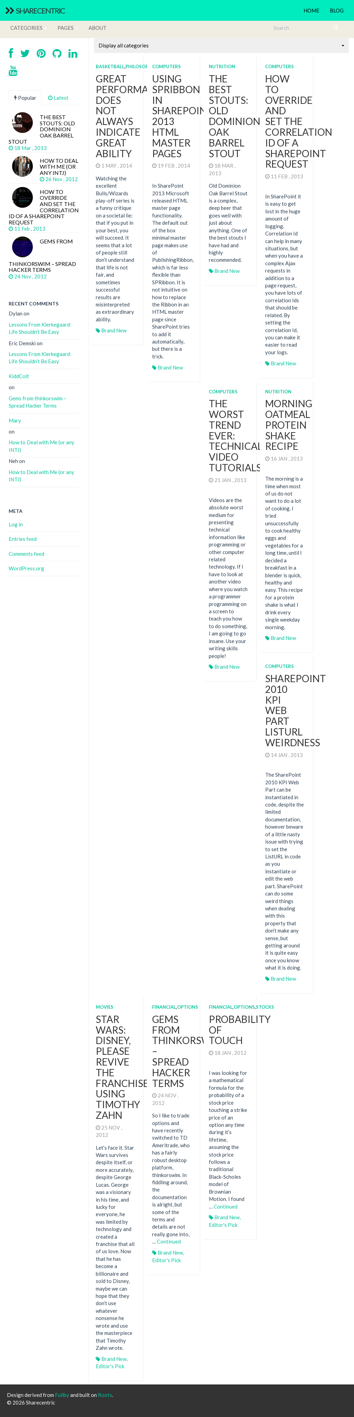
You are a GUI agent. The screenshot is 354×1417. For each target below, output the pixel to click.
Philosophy (140, 66)
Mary (15, 420)
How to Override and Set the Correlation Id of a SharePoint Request (298, 121)
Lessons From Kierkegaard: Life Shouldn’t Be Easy (40, 328)
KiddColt (19, 376)
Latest (58, 98)
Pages (67, 28)
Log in (16, 524)
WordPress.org (26, 568)
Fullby (62, 1395)
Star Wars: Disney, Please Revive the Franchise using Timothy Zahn (122, 1067)
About (97, 28)
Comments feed (26, 554)
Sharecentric (35, 10)
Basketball (110, 66)
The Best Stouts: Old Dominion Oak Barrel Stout (234, 116)
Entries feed (23, 539)
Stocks (265, 1007)
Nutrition (222, 66)
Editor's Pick (110, 1366)
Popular (25, 98)
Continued (169, 1241)
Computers (166, 66)
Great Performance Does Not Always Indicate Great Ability (132, 116)
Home (311, 10)
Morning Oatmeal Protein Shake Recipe (288, 425)
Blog (337, 10)
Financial (164, 1007)
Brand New (114, 330)
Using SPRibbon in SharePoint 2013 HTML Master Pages (182, 116)
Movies (104, 1007)
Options (187, 1007)
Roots (105, 1395)
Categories (28, 28)
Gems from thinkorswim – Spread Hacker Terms (37, 402)
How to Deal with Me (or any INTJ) (41, 446)
